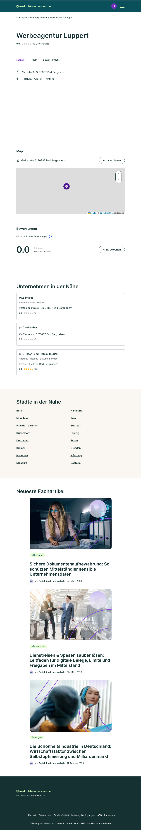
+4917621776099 (32, 78)
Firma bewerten (112, 249)
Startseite (21, 17)
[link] (70, 306)
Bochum (76, 462)
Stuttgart (76, 425)
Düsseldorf (23, 433)
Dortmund (22, 440)
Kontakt (32, 822)
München (22, 418)
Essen (74, 440)
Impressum (109, 822)
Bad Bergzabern (38, 17)
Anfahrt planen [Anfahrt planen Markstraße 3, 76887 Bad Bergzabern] (112, 160)
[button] (114, 6)
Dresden (76, 447)
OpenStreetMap (107, 213)
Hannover (22, 455)
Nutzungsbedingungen (83, 822)
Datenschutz (44, 822)
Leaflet (92, 213)
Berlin (19, 410)
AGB (99, 822)
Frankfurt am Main (27, 425)
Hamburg (76, 410)
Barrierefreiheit (61, 822)
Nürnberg (76, 455)
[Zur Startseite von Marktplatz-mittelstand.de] (33, 6)
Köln (73, 418)
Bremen (21, 447)
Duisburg (21, 462)
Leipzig (75, 433)
